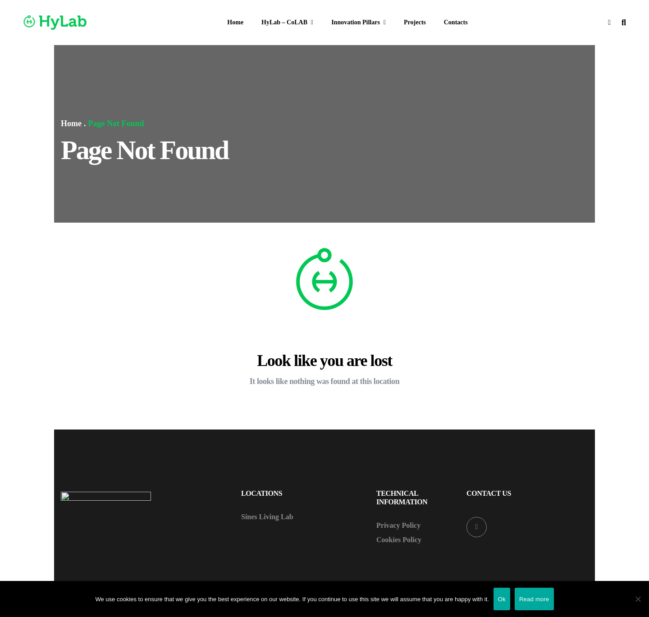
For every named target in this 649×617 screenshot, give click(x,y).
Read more (534, 599)
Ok (502, 599)
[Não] (637, 598)
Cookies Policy (398, 540)
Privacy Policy (398, 525)
